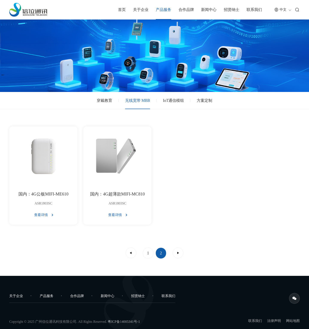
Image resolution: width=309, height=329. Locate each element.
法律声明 (274, 321)
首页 (122, 10)
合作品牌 (186, 10)
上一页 (131, 253)
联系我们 (254, 10)
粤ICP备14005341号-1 (124, 321)
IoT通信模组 (173, 100)
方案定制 (204, 100)
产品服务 (163, 10)
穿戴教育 (104, 100)
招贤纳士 (231, 10)
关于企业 (140, 10)
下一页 (178, 253)
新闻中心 (209, 10)
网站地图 (293, 321)
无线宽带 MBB (137, 100)
